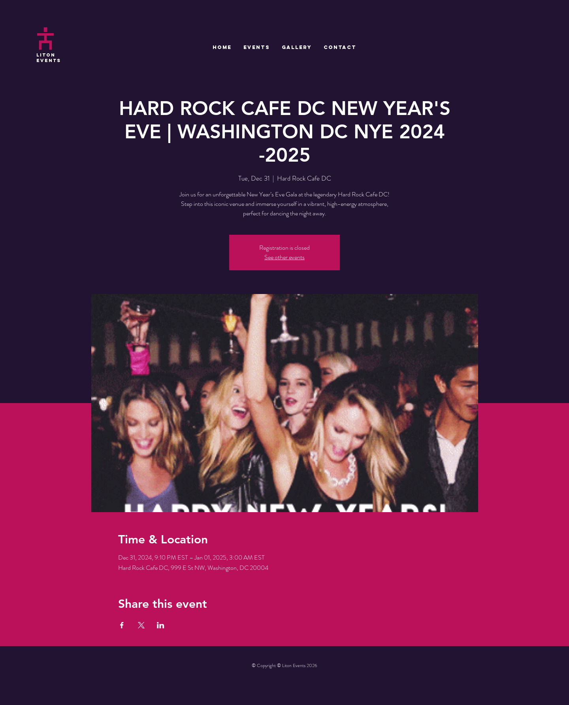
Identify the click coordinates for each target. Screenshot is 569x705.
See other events (284, 257)
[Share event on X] (141, 625)
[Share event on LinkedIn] (160, 625)
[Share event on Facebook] (122, 625)
